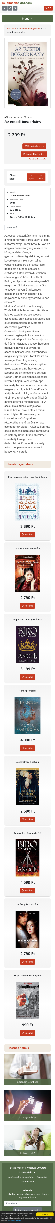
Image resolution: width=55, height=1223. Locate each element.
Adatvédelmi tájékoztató (21, 1177)
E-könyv (11, 28)
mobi (41, 177)
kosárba (27, 534)
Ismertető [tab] (12, 227)
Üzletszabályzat (27, 1172)
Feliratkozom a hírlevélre (27, 1210)
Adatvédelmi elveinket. (15, 1220)
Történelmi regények (29, 28)
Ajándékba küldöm (34, 154)
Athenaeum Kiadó (20, 195)
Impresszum (27, 1181)
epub (31, 177)
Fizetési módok (16, 1167)
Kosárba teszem (34, 146)
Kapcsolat (42, 1177)
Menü (27, 19)
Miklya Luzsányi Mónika (18, 117)
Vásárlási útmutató (36, 1167)
